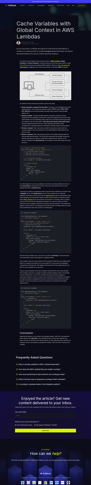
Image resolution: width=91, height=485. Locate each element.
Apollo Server (50, 195)
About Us (57, 477)
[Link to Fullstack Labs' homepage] (45, 473)
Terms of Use (32, 477)
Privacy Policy (41, 477)
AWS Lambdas (27, 199)
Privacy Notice (50, 477)
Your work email (21, 412)
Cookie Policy (24, 477)
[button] (23, 5)
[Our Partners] (45, 482)
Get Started (81, 5)
